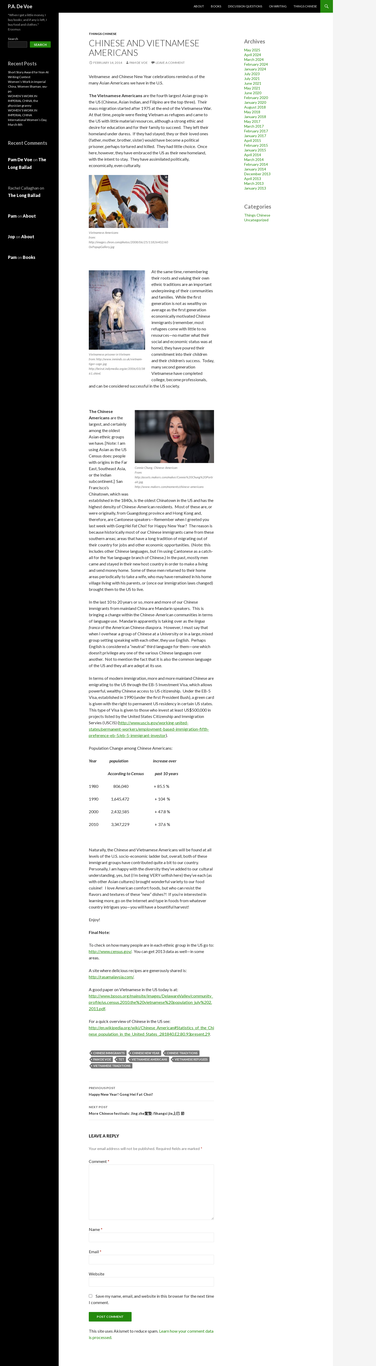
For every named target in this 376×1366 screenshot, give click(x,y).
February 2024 (256, 64)
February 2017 (256, 131)
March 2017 (254, 126)
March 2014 (254, 159)
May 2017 (252, 121)
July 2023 (252, 73)
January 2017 (255, 135)
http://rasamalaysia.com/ (111, 976)
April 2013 (252, 178)
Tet (121, 1059)
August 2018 (255, 107)
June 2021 (252, 83)
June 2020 (252, 93)
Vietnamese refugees (191, 1059)
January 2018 (255, 116)
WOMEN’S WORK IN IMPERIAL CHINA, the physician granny (23, 100)
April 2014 (252, 154)
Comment (99, 1161)
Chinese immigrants (109, 1053)
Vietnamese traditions (112, 1065)
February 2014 (256, 164)
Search (13, 39)
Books (216, 6)
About (199, 6)
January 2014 (255, 169)
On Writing (278, 6)
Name (96, 1229)
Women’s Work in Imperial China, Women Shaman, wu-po (28, 86)
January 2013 (255, 188)
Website (96, 1273)
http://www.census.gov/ (110, 951)
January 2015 (255, 150)
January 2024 (255, 69)
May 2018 (252, 112)
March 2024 (254, 59)
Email (95, 1251)
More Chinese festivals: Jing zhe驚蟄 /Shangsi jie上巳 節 (151, 1110)
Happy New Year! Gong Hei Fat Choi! (151, 1091)
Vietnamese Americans (149, 1059)
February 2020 (256, 97)
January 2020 (255, 102)
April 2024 (252, 54)
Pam (12, 215)
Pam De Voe (138, 63)
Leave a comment (170, 63)
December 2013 (257, 174)
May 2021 (252, 88)
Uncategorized (256, 220)
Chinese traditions (182, 1053)
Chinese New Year (145, 1053)
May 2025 (252, 50)
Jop (11, 236)
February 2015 (256, 145)
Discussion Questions (245, 6)
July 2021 (252, 78)
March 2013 (254, 183)
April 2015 (252, 140)
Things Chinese (305, 6)
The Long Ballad (24, 195)
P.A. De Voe (20, 6)
